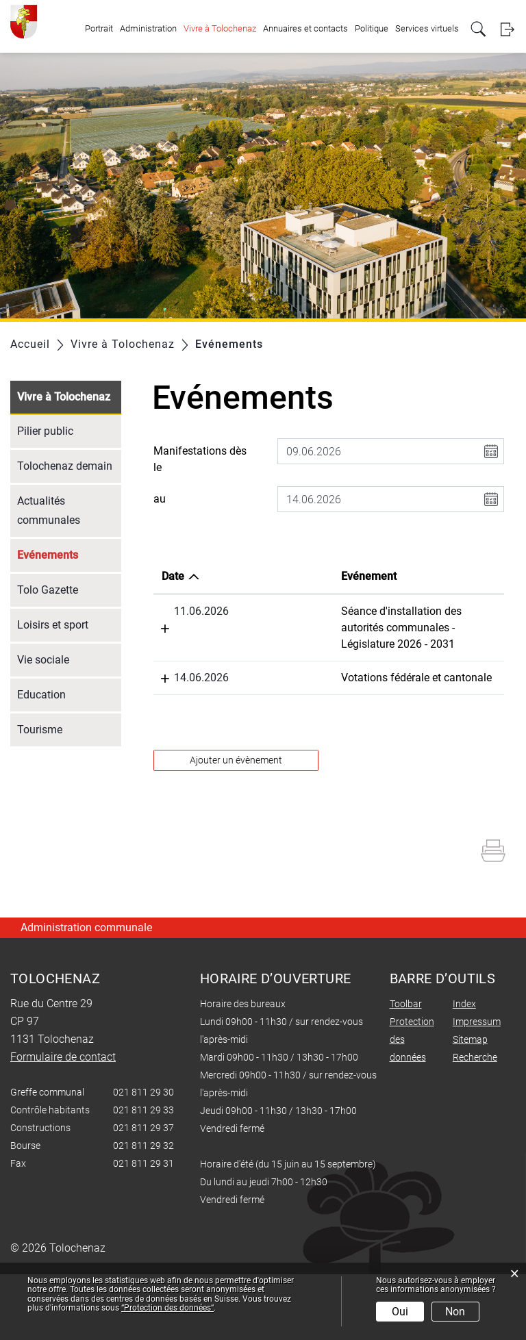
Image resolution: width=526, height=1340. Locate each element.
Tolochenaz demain (64, 465)
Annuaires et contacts (305, 28)
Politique (371, 28)
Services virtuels (427, 28)
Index (464, 1069)
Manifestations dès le (200, 459)
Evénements (69, 553)
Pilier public (45, 431)
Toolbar (406, 1069)
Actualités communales (48, 510)
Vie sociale (43, 659)
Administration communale (86, 993)
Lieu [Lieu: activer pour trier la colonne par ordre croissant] (358, 576)
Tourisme (39, 729)
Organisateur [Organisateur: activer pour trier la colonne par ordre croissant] (463, 576)
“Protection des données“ (167, 1308)
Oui (400, 1311)
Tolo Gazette (47, 589)
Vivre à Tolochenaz (220, 28)
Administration (148, 28)
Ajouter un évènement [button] (236, 825)
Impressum (477, 1087)
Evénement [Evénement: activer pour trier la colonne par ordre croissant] (260, 576)
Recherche (475, 1122)
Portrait (99, 28)
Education (41, 694)
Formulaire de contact (63, 1122)
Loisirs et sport (52, 624)
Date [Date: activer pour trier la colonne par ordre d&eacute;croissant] (173, 576)
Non (455, 1311)
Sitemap (470, 1105)
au (159, 498)
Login (507, 29)
